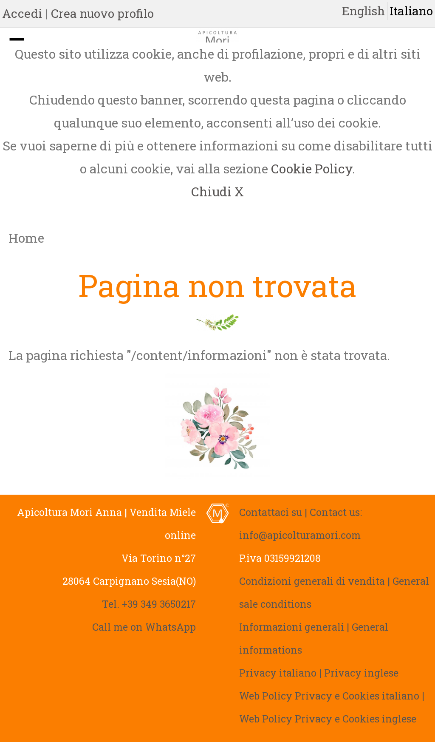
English (363, 11)
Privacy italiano (277, 672)
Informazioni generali (291, 626)
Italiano (411, 11)
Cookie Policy (311, 168)
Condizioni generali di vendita (312, 581)
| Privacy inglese (358, 672)
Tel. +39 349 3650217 (149, 604)
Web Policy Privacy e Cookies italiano (329, 695)
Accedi (22, 13)
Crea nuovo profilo (102, 13)
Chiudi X (217, 191)
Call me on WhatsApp (144, 626)
